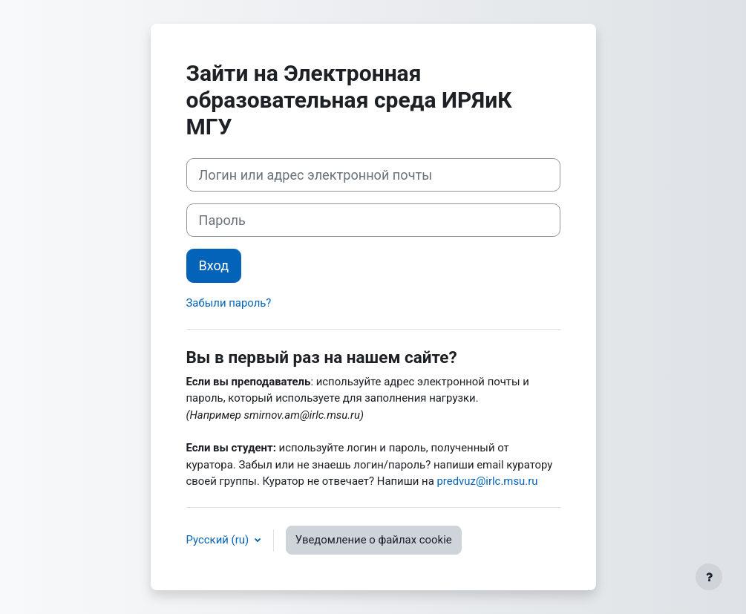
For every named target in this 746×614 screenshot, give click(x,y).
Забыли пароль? (229, 303)
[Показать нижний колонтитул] (709, 577)
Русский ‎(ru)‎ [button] (219, 539)
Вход (214, 265)
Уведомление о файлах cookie (373, 539)
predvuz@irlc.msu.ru (486, 481)
